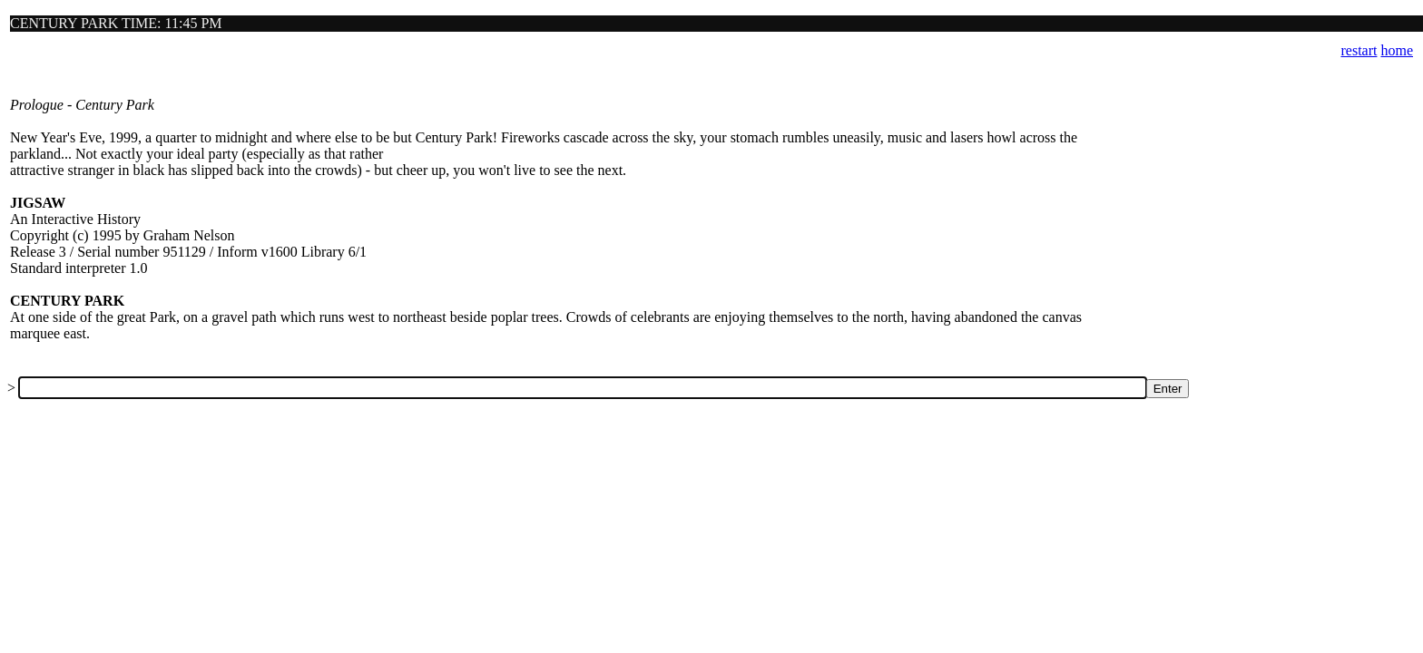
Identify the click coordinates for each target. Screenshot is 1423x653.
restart (1358, 50)
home (1396, 50)
